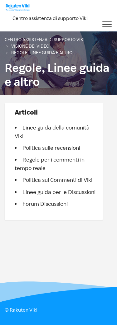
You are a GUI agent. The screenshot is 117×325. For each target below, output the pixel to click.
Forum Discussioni (45, 203)
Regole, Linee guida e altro (41, 52)
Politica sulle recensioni (51, 147)
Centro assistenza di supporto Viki (50, 18)
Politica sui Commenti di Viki (57, 179)
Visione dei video (30, 46)
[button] (107, 24)
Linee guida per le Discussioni (58, 191)
